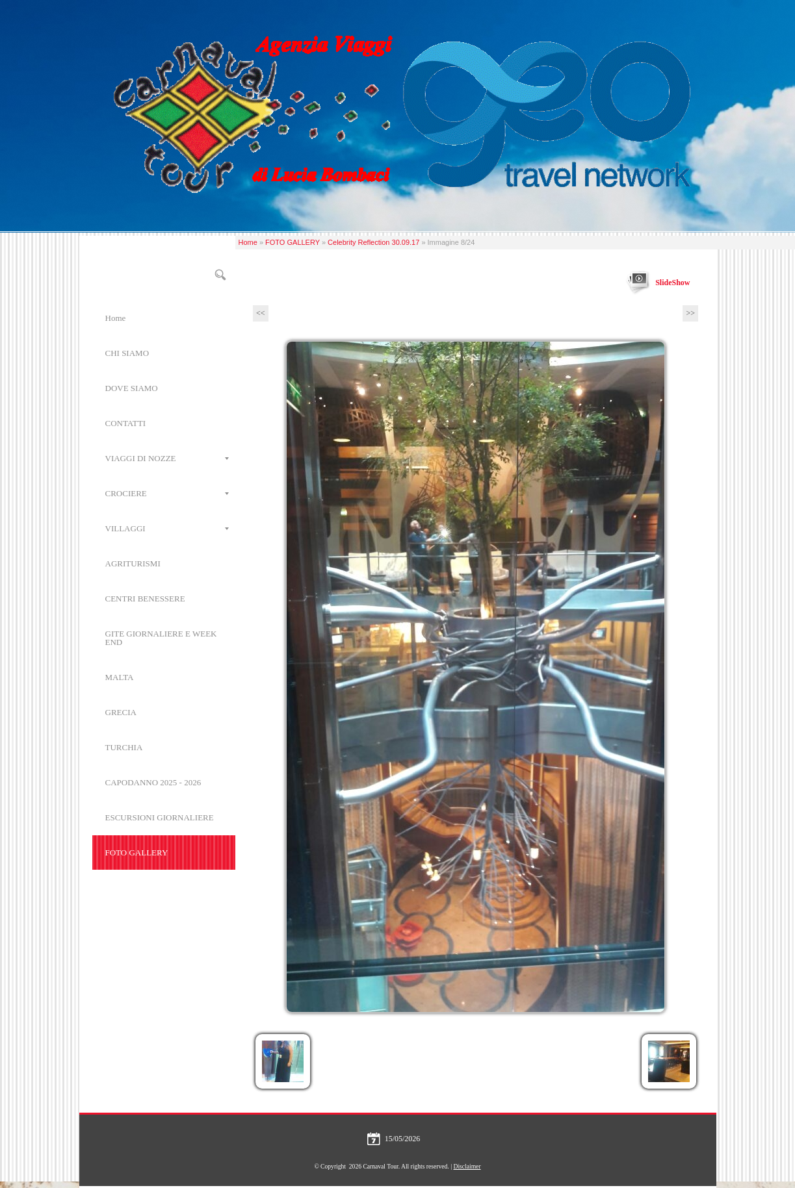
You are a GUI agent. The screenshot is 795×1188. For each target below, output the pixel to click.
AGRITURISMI (133, 563)
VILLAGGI (167, 528)
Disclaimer (466, 1166)
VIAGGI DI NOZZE (167, 458)
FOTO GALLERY (292, 242)
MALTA (119, 677)
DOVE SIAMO (131, 388)
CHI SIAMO (127, 353)
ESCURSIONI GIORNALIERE (159, 817)
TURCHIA (124, 747)
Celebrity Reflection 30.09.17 (373, 242)
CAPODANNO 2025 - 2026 (153, 782)
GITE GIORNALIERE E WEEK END (161, 638)
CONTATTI (125, 423)
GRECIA (121, 712)
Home (248, 242)
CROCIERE (167, 493)
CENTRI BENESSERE (145, 598)
